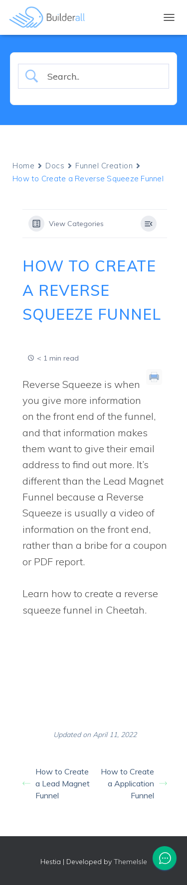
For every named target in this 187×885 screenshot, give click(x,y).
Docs (54, 165)
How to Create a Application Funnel (134, 783)
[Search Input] (102, 76)
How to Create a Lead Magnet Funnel (56, 783)
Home (23, 165)
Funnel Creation (104, 165)
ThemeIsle (130, 861)
